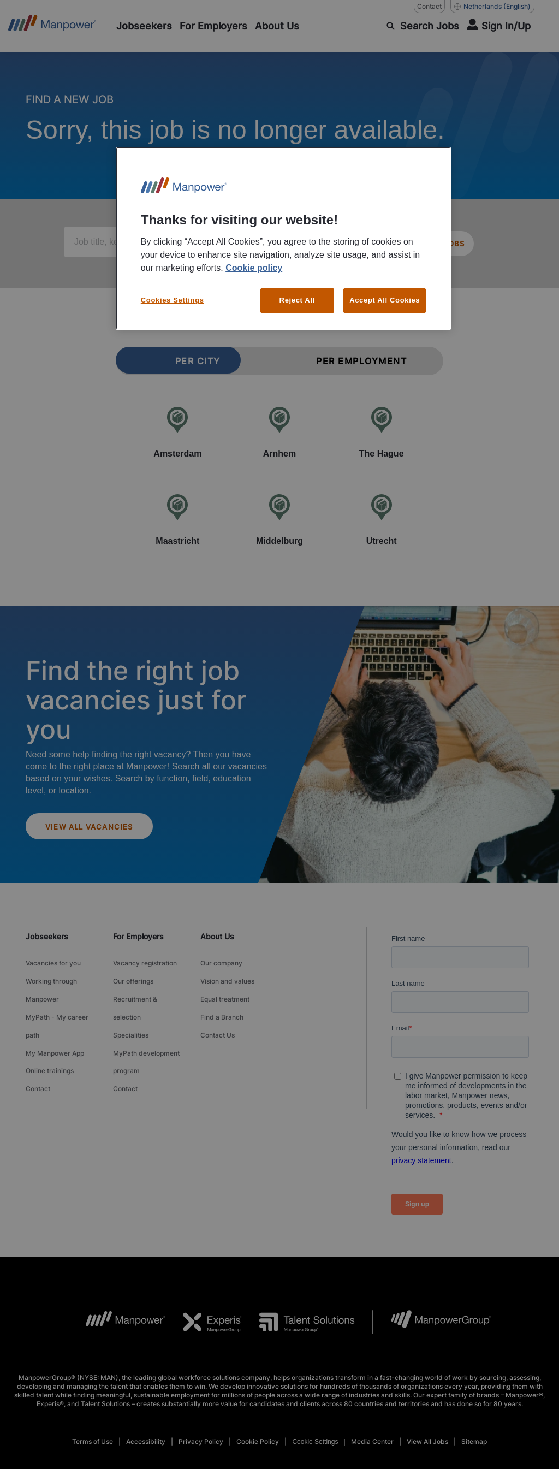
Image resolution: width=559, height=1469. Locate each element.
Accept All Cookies (384, 300)
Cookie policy (253, 268)
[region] (283, 238)
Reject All (297, 300)
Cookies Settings (172, 300)
